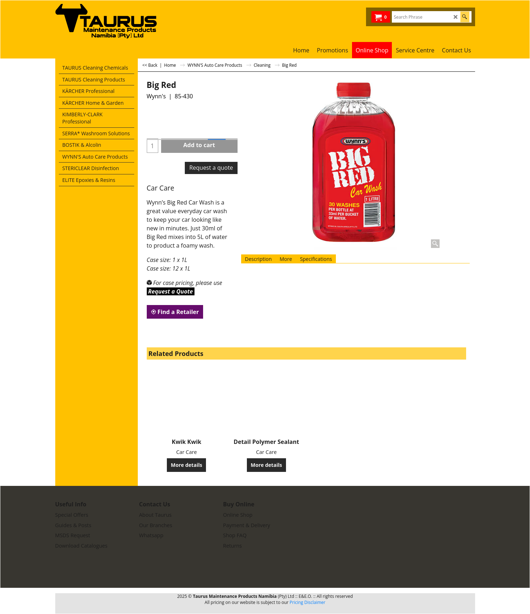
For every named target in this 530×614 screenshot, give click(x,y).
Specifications (316, 259)
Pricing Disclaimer (307, 602)
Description (258, 259)
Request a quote (211, 168)
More (286, 259)
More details (186, 464)
